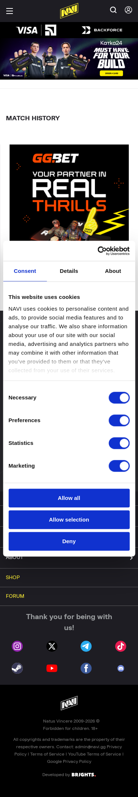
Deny (69, 541)
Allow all (69, 498)
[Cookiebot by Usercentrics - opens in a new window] (98, 251)
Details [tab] (69, 271)
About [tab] (113, 271)
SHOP (13, 577)
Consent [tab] (25, 271)
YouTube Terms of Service (94, 754)
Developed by (69, 774)
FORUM (15, 596)
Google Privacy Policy (69, 761)
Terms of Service (47, 754)
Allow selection (69, 519)
